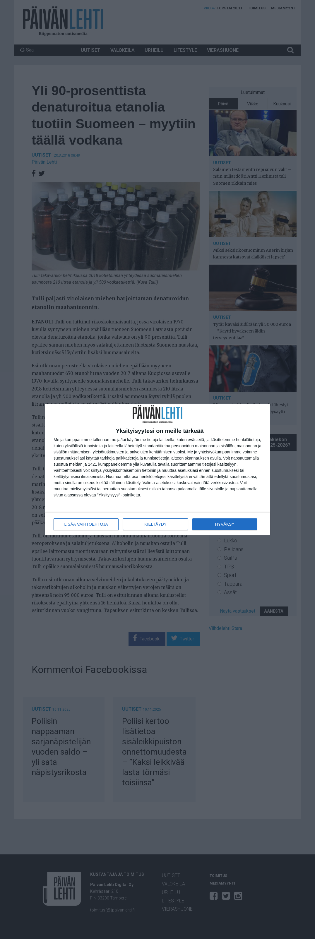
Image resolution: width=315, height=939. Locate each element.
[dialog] (157, 470)
